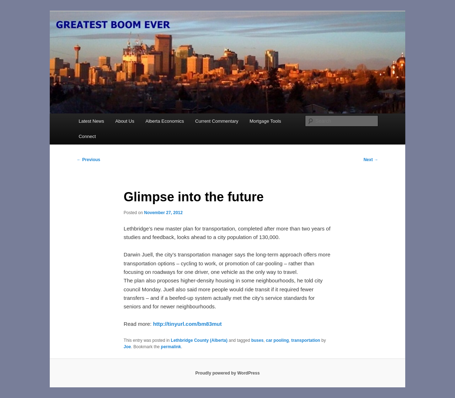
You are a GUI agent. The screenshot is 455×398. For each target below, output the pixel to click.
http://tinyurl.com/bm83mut (187, 324)
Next (371, 159)
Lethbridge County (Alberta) (199, 340)
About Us (124, 121)
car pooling (277, 340)
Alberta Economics (164, 121)
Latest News (91, 121)
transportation (305, 340)
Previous (88, 159)
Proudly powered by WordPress (227, 373)
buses (257, 340)
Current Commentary (216, 121)
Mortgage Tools (265, 121)
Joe (127, 346)
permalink (171, 346)
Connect (87, 136)
